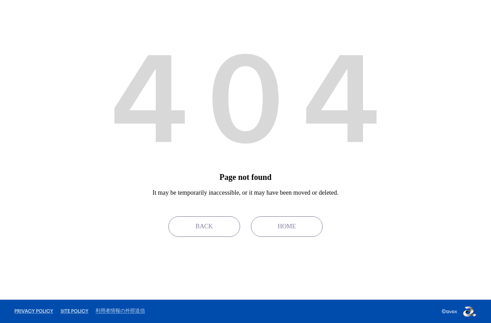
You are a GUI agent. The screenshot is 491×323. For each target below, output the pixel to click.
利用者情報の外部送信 (120, 310)
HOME (286, 226)
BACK (204, 226)
